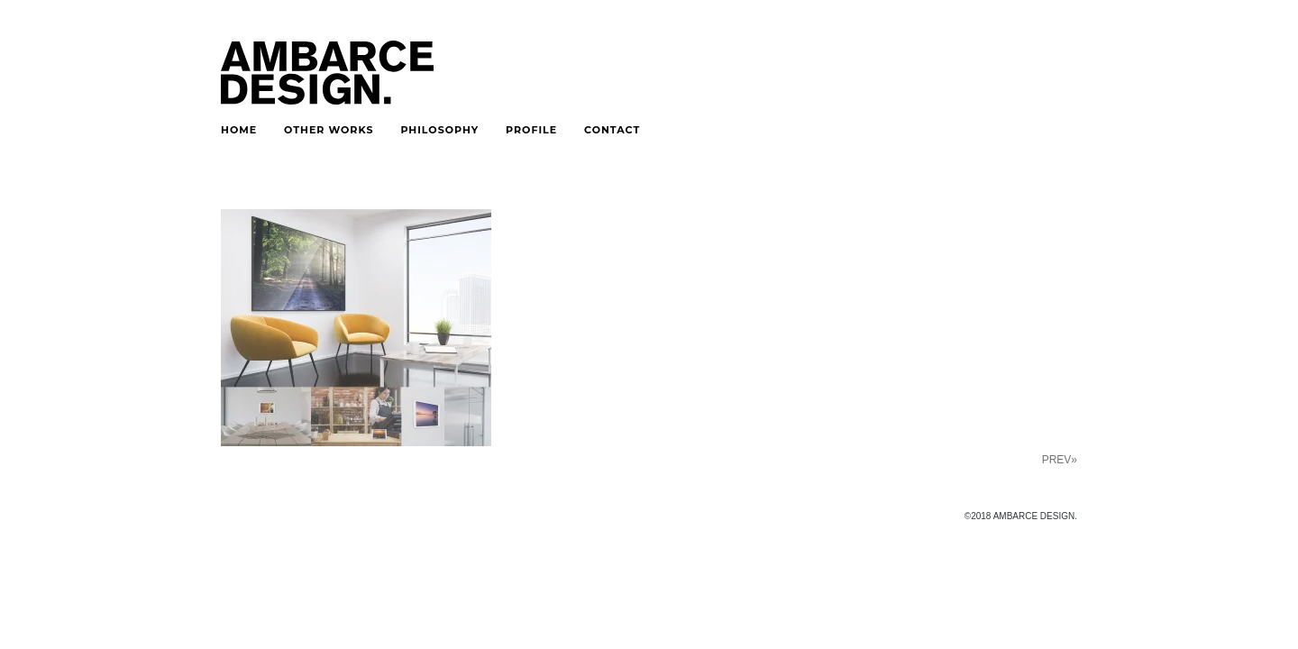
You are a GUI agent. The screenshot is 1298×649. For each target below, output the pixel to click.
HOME (239, 129)
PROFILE (531, 129)
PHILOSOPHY (439, 129)
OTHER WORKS (328, 129)
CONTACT (612, 129)
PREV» (1059, 459)
